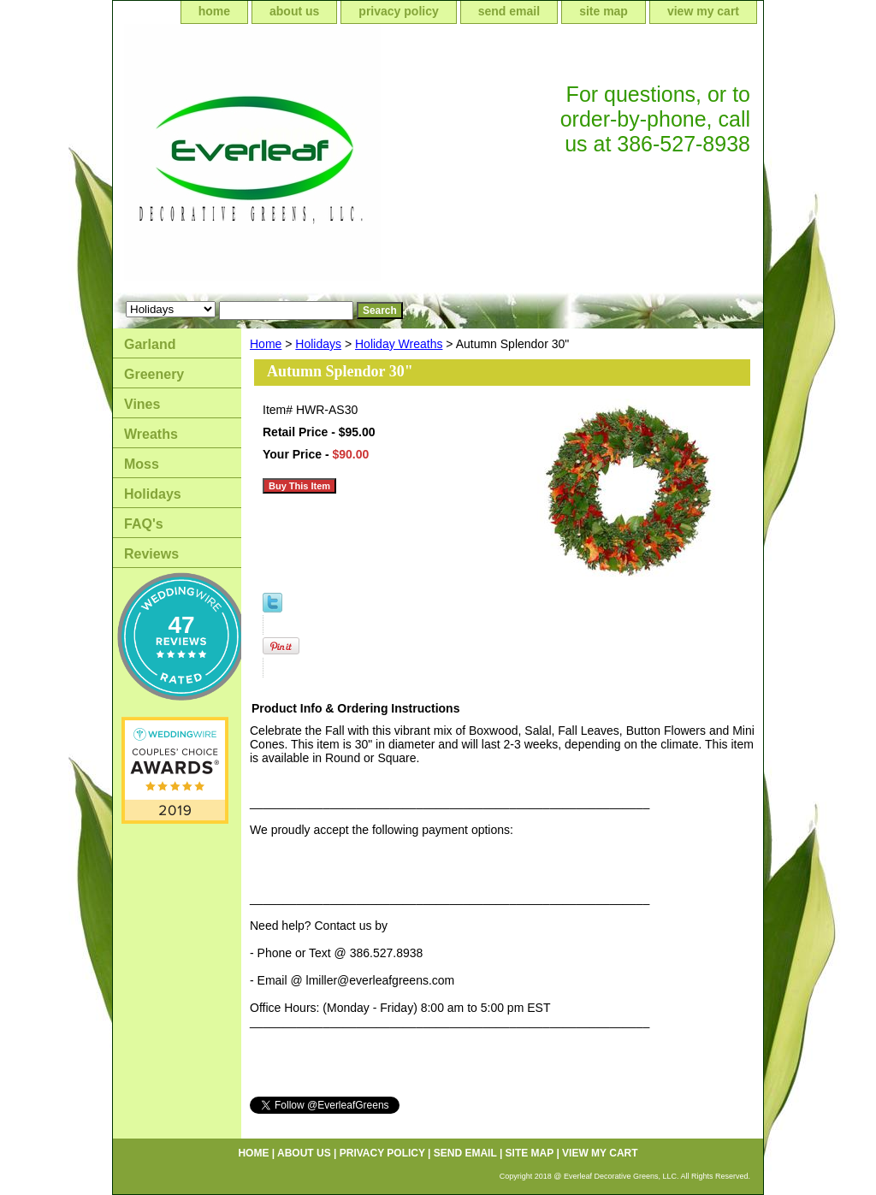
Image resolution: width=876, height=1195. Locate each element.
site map (603, 11)
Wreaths (151, 434)
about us (294, 11)
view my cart (703, 11)
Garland (149, 344)
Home (265, 344)
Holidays (318, 344)
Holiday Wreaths (398, 344)
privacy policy (398, 11)
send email (509, 11)
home (214, 11)
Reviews (151, 554)
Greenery (154, 374)
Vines (142, 404)
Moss (141, 464)
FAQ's (143, 524)
